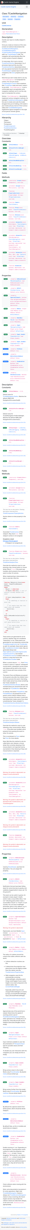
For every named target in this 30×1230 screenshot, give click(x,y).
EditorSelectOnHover (16, 356)
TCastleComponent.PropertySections (13, 513)
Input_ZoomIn (21, 334)
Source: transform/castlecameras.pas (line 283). (14, 706)
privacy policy (23, 1227)
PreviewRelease (7, 693)
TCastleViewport (12, 54)
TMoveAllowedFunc (15, 281)
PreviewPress (21, 691)
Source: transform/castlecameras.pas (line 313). (14, 1113)
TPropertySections (14, 197)
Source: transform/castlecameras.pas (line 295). (14, 1027)
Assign (18, 186)
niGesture (12, 157)
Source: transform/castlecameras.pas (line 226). (14, 434)
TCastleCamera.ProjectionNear (15, 972)
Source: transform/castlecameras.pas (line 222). (14, 403)
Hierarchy (13, 16)
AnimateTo (19, 222)
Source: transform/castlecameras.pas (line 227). (14, 445)
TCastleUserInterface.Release (11, 722)
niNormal (22, 153)
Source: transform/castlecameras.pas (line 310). (14, 1096)
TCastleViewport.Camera (9, 83)
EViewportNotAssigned (10, 541)
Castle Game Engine (8, 7)
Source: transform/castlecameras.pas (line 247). (14, 911)
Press (17, 207)
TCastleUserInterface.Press (10, 562)
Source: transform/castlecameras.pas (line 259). (14, 942)
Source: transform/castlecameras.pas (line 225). (14, 422)
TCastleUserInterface (12, 33)
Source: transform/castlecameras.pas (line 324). (14, 1167)
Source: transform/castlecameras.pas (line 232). (14, 493)
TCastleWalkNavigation (9, 50)
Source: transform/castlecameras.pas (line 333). (14, 1207)
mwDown (6, 1093)
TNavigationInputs (16, 327)
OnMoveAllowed (21, 279)
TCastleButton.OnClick (9, 655)
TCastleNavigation (14, 239)
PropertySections (14, 193)
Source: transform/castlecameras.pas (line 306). (14, 1076)
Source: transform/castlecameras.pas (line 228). (14, 455)
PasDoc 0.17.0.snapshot (22, 1214)
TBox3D (12, 320)
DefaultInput (13, 153)
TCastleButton (15, 688)
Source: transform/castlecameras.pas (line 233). (14, 521)
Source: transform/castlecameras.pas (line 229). (14, 466)
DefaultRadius (13, 144)
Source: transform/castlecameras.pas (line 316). (14, 1131)
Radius (19, 308)
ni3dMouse (23, 155)
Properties (17, 19)
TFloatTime (20, 226)
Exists (13, 73)
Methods (10, 19)
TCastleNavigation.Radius (10, 396)
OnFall (19, 288)
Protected (6, 135)
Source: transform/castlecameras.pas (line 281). (14, 998)
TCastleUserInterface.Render (11, 685)
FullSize (19, 349)
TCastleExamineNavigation (10, 49)
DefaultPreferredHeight (16, 148)
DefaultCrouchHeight (15, 169)
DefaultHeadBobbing (15, 166)
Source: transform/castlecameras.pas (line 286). (14, 777)
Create (19, 180)
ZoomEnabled (20, 361)
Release (17, 215)
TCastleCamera (13, 204)
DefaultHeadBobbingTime (16, 160)
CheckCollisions (15, 374)
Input (18, 325)
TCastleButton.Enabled (12, 648)
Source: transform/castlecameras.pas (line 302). (14, 1057)
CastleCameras (6, 25)
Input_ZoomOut (21, 341)
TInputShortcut (15, 336)
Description (6, 16)
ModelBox (19, 318)
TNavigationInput (19, 1044)
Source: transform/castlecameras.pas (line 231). (14, 482)
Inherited (21, 133)
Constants (20, 16)
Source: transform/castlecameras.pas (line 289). (14, 849)
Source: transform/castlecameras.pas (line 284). (14, 753)
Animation (18, 265)
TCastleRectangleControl (10, 644)
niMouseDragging (14, 155)
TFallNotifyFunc (15, 290)
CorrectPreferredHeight (13, 987)
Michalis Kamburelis (12, 1218)
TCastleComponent (9, 126)
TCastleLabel (23, 644)
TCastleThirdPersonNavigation (11, 52)
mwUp (5, 1074)
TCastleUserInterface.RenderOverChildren (15, 703)
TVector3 (22, 254)
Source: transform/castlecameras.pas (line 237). (14, 873)
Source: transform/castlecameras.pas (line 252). (14, 546)
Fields (4, 19)
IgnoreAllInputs (15, 297)
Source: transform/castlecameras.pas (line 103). (13, 114)
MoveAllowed (12, 867)
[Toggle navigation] (27, 2)
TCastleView (8, 85)
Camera (17, 202)
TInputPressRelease (19, 209)
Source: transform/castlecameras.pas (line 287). (14, 806)
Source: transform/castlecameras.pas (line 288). (14, 829)
